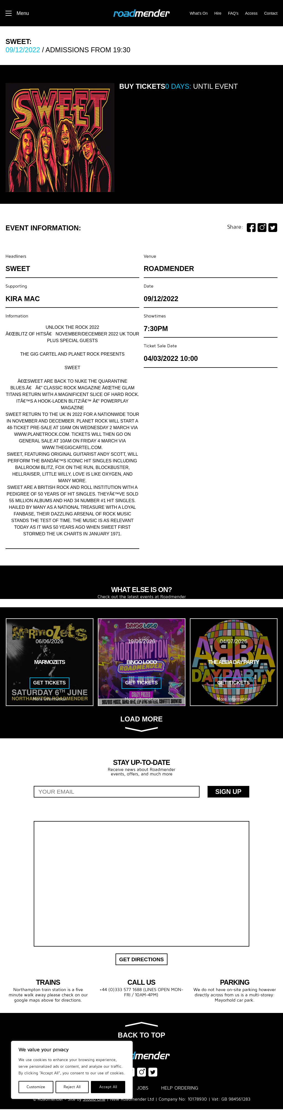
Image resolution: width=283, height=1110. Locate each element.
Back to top (141, 1031)
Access (251, 13)
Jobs (142, 1088)
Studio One (94, 1100)
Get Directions (141, 960)
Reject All (72, 1087)
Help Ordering (179, 1088)
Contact (270, 13)
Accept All (108, 1087)
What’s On (199, 13)
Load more (141, 723)
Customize (36, 1087)
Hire (217, 13)
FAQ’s (233, 13)
